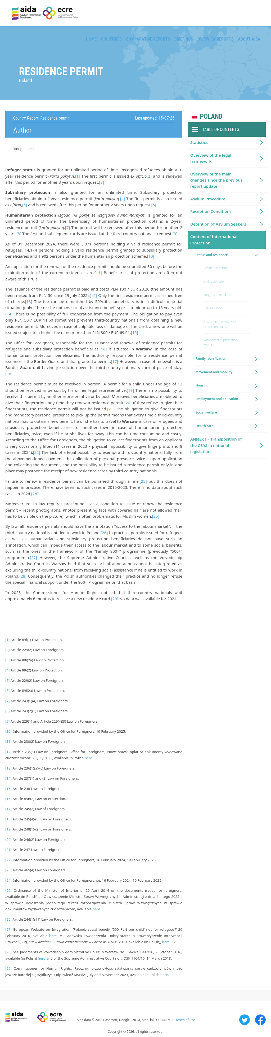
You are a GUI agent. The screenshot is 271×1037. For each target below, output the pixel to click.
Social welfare (206, 412)
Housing (202, 385)
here (88, 757)
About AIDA (249, 39)
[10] (150, 256)
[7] (67, 227)
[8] (18, 233)
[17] (114, 361)
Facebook (260, 1019)
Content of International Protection (214, 239)
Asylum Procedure (207, 198)
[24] (34, 493)
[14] (8, 314)
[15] (134, 332)
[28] (22, 576)
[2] (149, 176)
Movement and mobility (214, 372)
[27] (33, 557)
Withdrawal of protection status (221, 342)
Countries (111, 39)
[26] (104, 532)
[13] (28, 301)
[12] (93, 295)
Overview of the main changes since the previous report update (216, 180)
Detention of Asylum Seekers (218, 224)
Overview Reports (215, 39)
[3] (101, 182)
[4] (122, 198)
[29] (114, 598)
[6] (153, 204)
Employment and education (217, 399)
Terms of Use (185, 1020)
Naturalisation (213, 308)
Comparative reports (148, 39)
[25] (155, 516)
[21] (110, 408)
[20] (128, 402)
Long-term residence (218, 294)
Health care (204, 426)
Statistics (199, 142)
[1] (77, 176)
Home (91, 39)
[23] (143, 481)
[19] (130, 390)
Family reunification (211, 358)
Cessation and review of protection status (220, 324)
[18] (8, 373)
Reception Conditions (211, 211)
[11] (98, 272)
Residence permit (216, 268)
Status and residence (212, 255)
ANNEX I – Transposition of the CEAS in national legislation (216, 445)
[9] (175, 233)
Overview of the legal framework (210, 158)
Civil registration (214, 281)
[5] (24, 204)
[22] (36, 452)
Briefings (183, 39)
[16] (103, 348)
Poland (211, 116)
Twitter (244, 1019)
